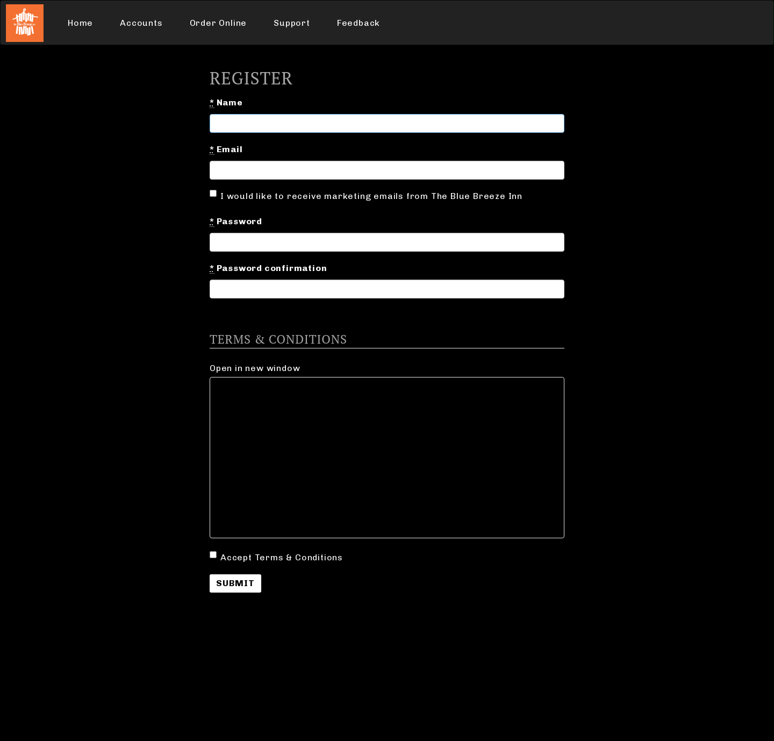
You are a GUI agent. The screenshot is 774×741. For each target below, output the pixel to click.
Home (80, 23)
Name (226, 102)
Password (236, 221)
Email (226, 149)
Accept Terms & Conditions (276, 556)
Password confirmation (268, 268)
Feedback (358, 23)
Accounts (141, 23)
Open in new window (255, 368)
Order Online (218, 23)
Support (292, 23)
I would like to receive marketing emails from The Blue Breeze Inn (366, 195)
